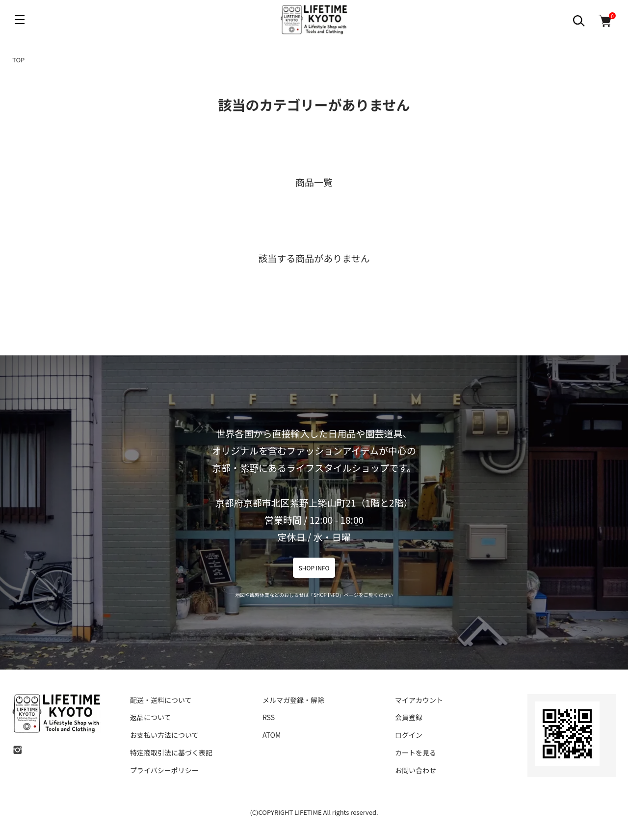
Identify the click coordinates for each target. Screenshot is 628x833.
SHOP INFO (314, 568)
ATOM (271, 735)
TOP (18, 59)
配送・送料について (161, 700)
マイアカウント (419, 700)
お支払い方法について (164, 735)
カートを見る (415, 752)
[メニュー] (19, 19)
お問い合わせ (415, 770)
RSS (268, 717)
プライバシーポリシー (164, 770)
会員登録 (408, 717)
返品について (150, 717)
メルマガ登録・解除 (293, 700)
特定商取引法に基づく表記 (171, 752)
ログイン (408, 735)
